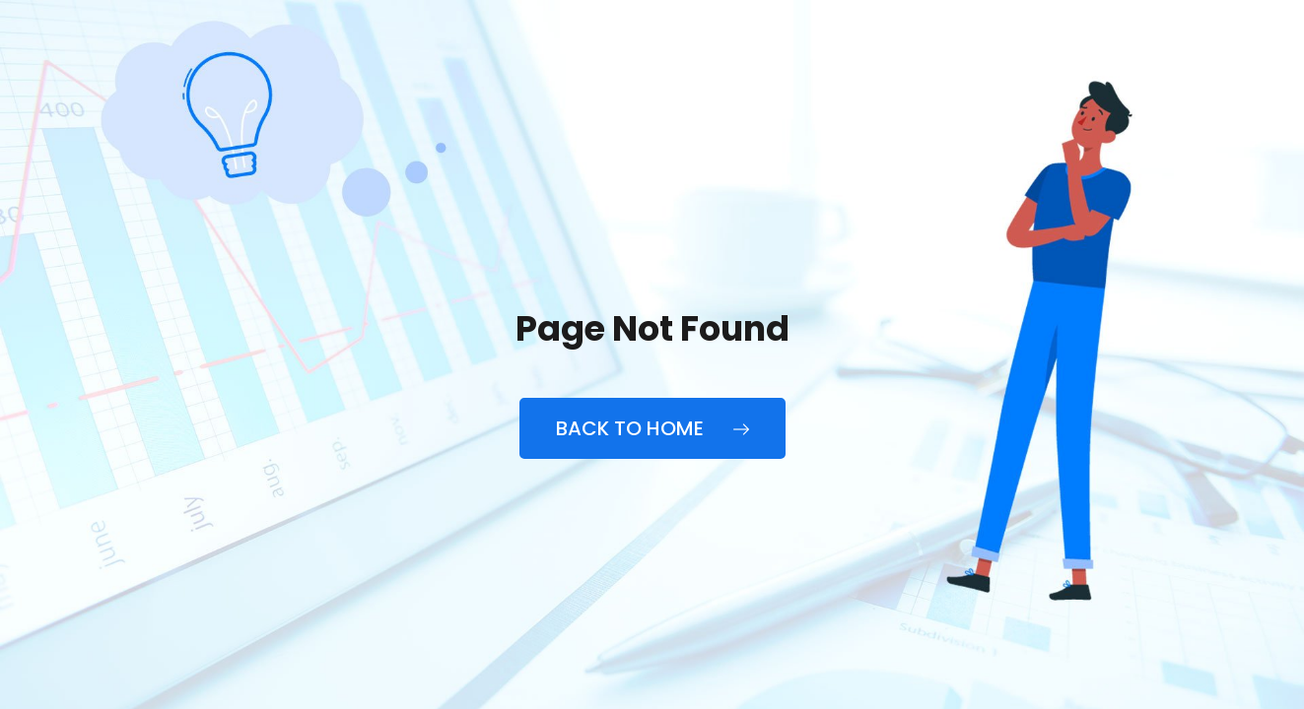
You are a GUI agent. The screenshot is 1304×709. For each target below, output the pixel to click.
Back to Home (652, 428)
